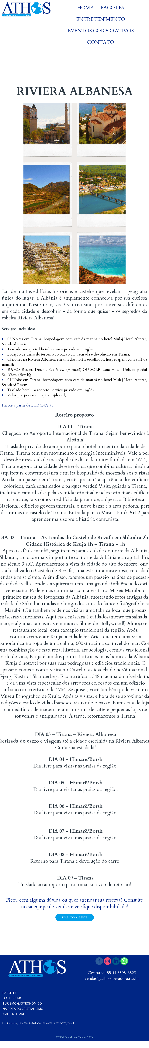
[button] (74, 917)
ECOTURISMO (12, 998)
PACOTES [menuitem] (112, 7)
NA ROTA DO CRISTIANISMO (22, 1009)
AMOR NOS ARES (14, 1014)
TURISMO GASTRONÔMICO (22, 1003)
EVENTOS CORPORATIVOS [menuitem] (101, 30)
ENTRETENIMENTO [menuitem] (100, 19)
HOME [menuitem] (85, 7)
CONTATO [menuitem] (100, 42)
